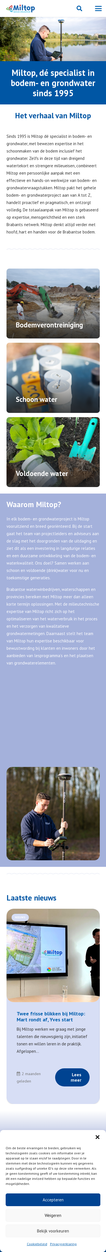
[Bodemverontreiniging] (53, 304)
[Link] (53, 1035)
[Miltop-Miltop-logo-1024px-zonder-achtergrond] (21, 8)
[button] (97, 1137)
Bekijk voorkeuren (53, 1231)
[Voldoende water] (53, 452)
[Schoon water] (53, 378)
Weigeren (53, 1215)
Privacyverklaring (63, 1244)
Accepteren (53, 1199)
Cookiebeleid (37, 1244)
